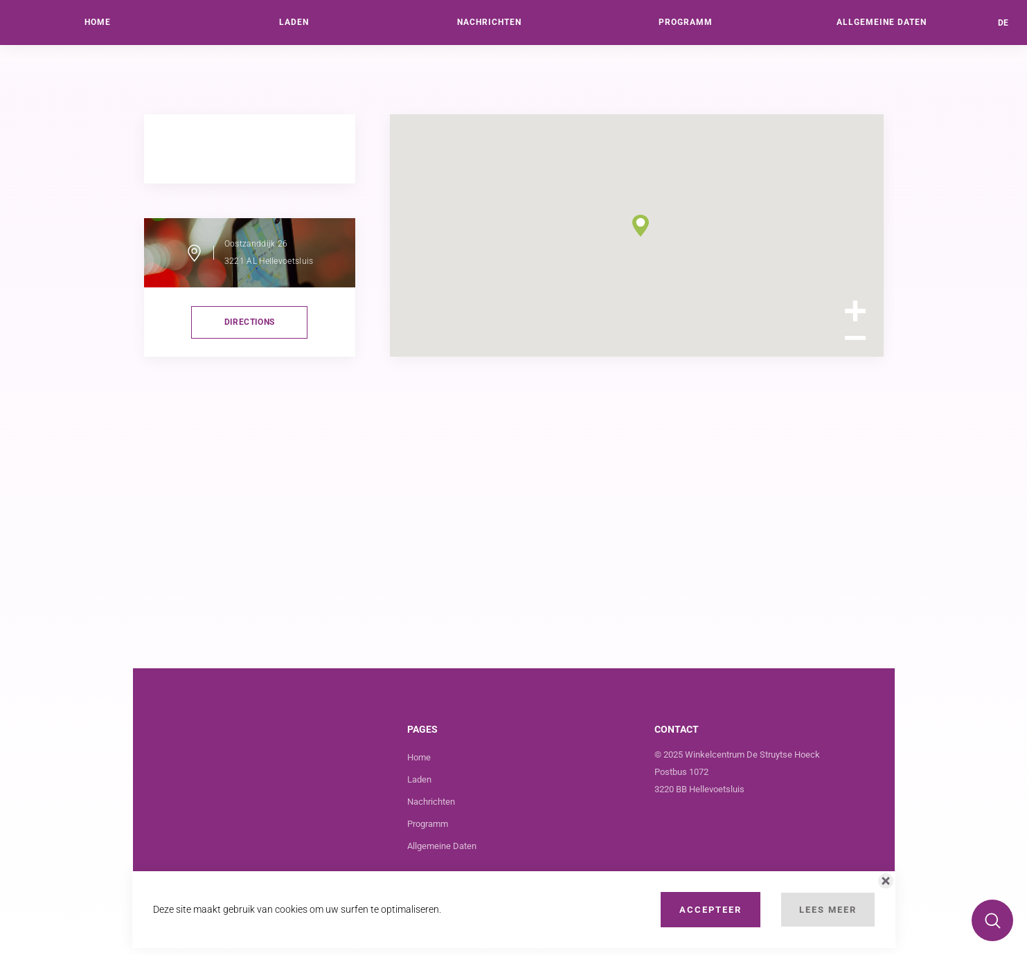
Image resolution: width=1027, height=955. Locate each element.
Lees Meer (828, 909)
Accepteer (710, 909)
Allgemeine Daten (441, 846)
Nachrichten (431, 801)
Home (419, 757)
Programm (427, 824)
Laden (419, 779)
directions (249, 322)
